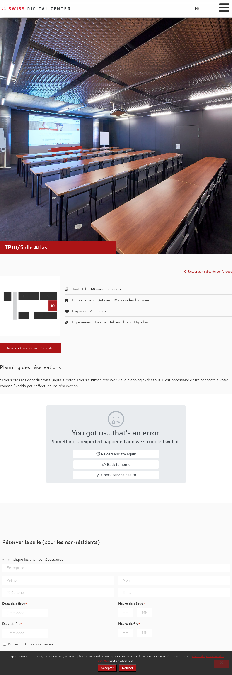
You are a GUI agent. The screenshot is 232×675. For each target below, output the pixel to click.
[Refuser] (221, 664)
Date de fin (12, 624)
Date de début (14, 604)
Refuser (127, 668)
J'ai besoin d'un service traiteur (31, 644)
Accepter (107, 668)
